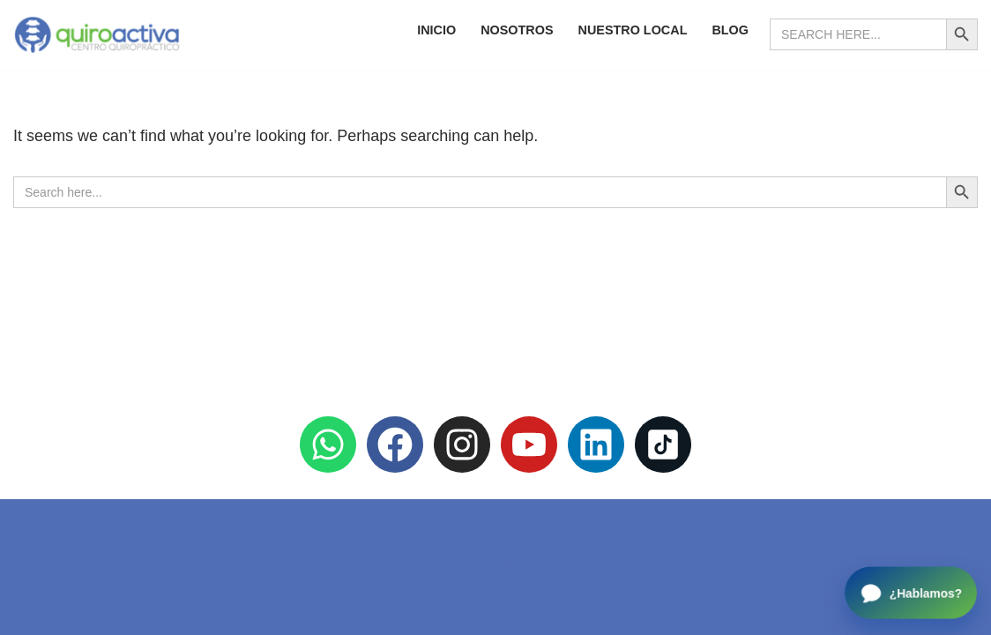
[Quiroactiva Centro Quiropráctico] (97, 35)
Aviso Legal (496, 600)
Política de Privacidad (495, 567)
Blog (730, 30)
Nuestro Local (633, 30)
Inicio (436, 30)
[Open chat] (911, 592)
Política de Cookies (495, 533)
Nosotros (517, 30)
